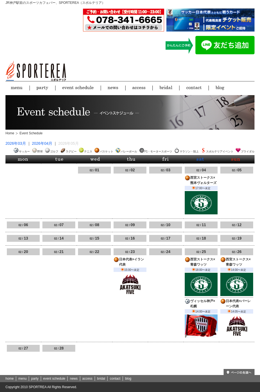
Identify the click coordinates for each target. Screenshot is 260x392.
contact (115, 378)
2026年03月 (15, 143)
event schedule (54, 378)
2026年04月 (42, 143)
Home (9, 133)
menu (22, 378)
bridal (101, 378)
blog (128, 378)
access (87, 378)
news (73, 378)
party (35, 378)
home (9, 378)
